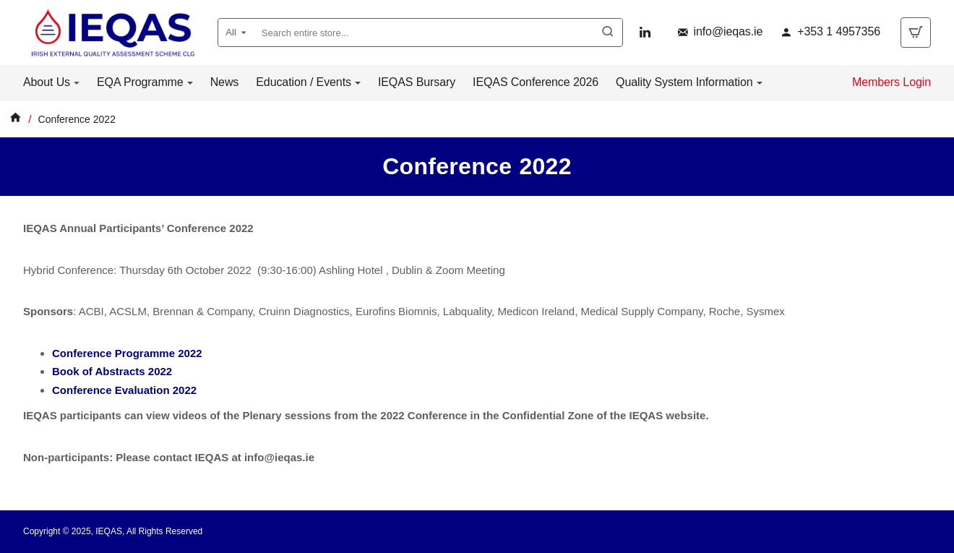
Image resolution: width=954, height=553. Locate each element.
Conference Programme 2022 (127, 353)
